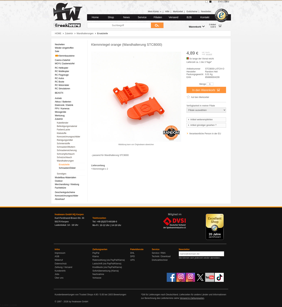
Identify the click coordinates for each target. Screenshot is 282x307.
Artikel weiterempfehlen (200, 119)
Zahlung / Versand (63, 267)
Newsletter (206, 11)
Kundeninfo (60, 271)
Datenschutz (61, 263)
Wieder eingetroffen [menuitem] (64, 48)
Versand (173, 17)
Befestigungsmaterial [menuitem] (67, 126)
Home (95, 17)
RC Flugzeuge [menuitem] (62, 75)
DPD (132, 256)
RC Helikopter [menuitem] (61, 68)
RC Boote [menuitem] (59, 81)
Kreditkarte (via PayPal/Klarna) (107, 267)
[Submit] (157, 25)
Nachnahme (98, 274)
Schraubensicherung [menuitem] (67, 150)
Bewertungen (119, 294)
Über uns (59, 278)
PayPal (95, 253)
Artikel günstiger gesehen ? (202, 125)
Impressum (60, 253)
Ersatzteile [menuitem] (64, 164)
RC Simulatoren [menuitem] (62, 88)
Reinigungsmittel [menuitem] (65, 140)
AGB (57, 256)
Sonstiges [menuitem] (61, 173)
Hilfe (167, 11)
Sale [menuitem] (57, 51)
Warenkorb (197, 26)
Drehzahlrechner (160, 260)
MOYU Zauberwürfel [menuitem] (64, 63)
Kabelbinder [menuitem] (62, 123)
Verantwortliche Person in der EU (205, 133)
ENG (220, 1)
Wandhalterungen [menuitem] (65, 161)
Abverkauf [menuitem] (60, 199)
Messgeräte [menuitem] (60, 112)
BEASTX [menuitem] (59, 93)
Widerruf (59, 260)
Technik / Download (161, 256)
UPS (132, 260)
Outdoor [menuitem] (59, 181)
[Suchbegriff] (119, 25)
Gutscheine (192, 11)
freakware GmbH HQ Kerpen (69, 214)
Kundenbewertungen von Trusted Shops (74, 294)
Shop (111, 17)
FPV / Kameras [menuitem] (62, 108)
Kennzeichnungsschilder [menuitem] (68, 136)
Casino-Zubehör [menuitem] (62, 60)
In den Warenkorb (206, 90)
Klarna (95, 256)
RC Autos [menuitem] (59, 78)
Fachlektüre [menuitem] (60, 188)
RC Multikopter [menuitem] (62, 71)
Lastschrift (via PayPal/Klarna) (106, 263)
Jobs (57, 274)
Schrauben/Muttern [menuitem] (66, 147)
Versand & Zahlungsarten (192, 298)
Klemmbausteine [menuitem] (64, 55)
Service (142, 17)
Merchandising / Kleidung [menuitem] (67, 184)
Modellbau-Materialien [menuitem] (65, 177)
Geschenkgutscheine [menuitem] (65, 192)
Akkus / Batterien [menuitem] (63, 101)
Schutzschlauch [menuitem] (64, 157)
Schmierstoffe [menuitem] (63, 143)
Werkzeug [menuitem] (60, 115)
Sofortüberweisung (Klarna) (105, 271)
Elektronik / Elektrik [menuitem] (64, 105)
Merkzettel (178, 11)
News (126, 17)
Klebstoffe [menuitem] (61, 133)
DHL (132, 253)
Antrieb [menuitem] (58, 98)
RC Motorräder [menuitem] (62, 85)
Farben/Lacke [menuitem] (63, 129)
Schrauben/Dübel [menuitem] (67, 168)
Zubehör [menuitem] (59, 119)
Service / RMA (159, 253)
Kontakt (204, 17)
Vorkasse (96, 278)
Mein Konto (155, 11)
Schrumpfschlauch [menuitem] (66, 154)
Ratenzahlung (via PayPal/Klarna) (108, 260)
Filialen (158, 17)
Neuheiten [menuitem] (60, 44)
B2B (189, 17)
